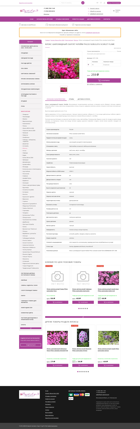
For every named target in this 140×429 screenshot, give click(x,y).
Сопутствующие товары (29, 290)
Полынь (25, 231)
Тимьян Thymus (27, 256)
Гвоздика (25, 213)
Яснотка (25, 194)
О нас (31, 19)
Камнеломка (26, 123)
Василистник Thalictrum (30, 229)
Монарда (25, 167)
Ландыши (25, 114)
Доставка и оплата (93, 19)
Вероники (26, 199)
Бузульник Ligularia (28, 196)
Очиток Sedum (27, 240)
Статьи (47, 410)
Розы (23, 106)
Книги (23, 295)
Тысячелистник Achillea (29, 219)
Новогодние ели (26, 307)
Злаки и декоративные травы (31, 185)
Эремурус (25, 160)
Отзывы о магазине (62, 19)
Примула (25, 133)
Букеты (23, 324)
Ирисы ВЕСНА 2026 (28, 128)
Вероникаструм (27, 121)
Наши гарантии (49, 407)
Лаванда (25, 153)
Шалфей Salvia (27, 178)
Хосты (24, 150)
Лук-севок (24, 68)
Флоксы (25, 148)
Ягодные (24, 101)
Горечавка (26, 210)
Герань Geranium (28, 208)
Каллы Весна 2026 (28, 157)
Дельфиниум (26, 162)
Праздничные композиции (30, 89)
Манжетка (26, 259)
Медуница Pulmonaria (29, 206)
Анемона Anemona (28, 245)
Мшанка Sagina (27, 254)
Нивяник (25, 176)
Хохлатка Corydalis (28, 190)
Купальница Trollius (28, 215)
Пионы (25, 126)
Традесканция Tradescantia (31, 268)
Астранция (26, 261)
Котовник (25, 192)
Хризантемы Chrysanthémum (31, 252)
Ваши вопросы (49, 415)
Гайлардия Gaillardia (29, 238)
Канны (25, 226)
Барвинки (25, 180)
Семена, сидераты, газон (29, 285)
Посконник (26, 173)
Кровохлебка (27, 164)
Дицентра (25, 143)
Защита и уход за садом (25, 3)
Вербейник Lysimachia (29, 233)
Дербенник (26, 222)
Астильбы (25, 146)
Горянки (25, 201)
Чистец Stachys (27, 249)
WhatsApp (46, 14)
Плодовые (24, 53)
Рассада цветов (26, 63)
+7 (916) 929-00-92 (49, 11)
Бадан (24, 155)
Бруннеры (26, 187)
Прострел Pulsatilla (28, 224)
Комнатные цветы (27, 312)
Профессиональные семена (30, 78)
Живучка (25, 135)
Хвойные (24, 280)
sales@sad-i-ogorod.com (96, 14)
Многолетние (25, 111)
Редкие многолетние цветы (31, 263)
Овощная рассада (27, 58)
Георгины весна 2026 (29, 130)
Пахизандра (26, 116)
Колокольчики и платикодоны (32, 169)
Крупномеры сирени (28, 84)
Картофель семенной (28, 73)
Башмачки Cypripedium (30, 203)
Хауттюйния (26, 171)
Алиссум (25, 236)
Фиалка (25, 119)
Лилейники (26, 137)
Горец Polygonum (28, 266)
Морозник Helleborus (29, 247)
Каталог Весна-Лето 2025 (45, 19)
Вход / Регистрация (114, 3)
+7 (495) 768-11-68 (49, 8)
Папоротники (27, 217)
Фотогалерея (48, 412)
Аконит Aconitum (28, 243)
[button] (79, 308)
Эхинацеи (25, 183)
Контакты (106, 19)
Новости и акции (78, 19)
